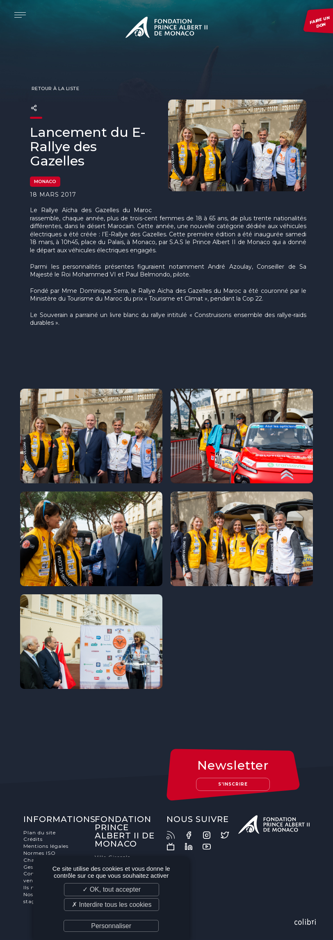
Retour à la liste (54, 88)
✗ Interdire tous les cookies (111, 904)
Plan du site (39, 832)
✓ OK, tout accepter (111, 889)
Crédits (33, 839)
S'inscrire (233, 784)
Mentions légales (45, 846)
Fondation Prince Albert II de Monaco (166, 28)
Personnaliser (111, 925)
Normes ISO (39, 853)
